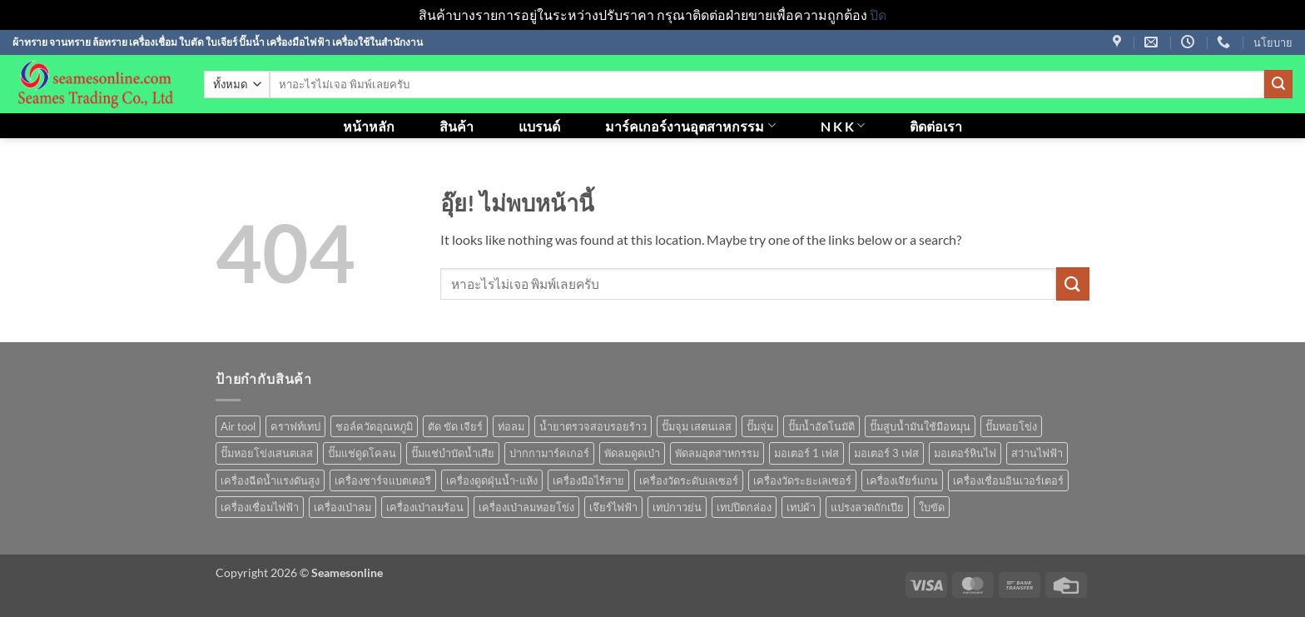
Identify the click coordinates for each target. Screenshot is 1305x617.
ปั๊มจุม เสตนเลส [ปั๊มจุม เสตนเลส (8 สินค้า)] (697, 426)
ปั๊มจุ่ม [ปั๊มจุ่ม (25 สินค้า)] (760, 426)
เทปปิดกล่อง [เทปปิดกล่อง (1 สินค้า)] (744, 507)
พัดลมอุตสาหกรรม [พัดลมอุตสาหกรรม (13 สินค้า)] (717, 453)
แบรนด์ (539, 126)
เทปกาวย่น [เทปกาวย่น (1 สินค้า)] (677, 507)
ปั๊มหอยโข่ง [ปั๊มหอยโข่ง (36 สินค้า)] (1011, 426)
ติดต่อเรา (936, 126)
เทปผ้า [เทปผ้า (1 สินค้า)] (801, 507)
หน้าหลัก (368, 126)
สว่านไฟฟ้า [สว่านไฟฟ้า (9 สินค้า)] (1037, 453)
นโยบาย (1273, 42)
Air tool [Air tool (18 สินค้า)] (238, 426)
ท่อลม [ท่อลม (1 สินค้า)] (511, 426)
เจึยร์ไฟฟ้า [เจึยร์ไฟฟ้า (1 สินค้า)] (613, 507)
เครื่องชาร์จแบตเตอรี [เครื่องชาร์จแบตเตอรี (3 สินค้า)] (383, 480)
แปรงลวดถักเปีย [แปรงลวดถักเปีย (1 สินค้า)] (867, 507)
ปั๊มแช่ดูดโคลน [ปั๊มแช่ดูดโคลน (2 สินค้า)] (362, 453)
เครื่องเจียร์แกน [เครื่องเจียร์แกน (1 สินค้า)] (902, 480)
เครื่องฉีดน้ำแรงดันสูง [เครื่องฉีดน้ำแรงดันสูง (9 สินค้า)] (270, 480)
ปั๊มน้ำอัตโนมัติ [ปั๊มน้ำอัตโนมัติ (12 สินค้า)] (821, 426)
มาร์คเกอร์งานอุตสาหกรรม (690, 125)
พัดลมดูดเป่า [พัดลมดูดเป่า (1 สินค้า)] (632, 453)
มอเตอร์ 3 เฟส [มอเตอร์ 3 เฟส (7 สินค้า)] (886, 453)
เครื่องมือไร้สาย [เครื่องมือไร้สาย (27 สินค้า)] (588, 480)
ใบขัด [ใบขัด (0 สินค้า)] (932, 507)
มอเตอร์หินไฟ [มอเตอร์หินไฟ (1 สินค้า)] (965, 453)
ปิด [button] (878, 14)
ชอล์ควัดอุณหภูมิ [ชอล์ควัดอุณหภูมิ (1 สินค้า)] (374, 426)
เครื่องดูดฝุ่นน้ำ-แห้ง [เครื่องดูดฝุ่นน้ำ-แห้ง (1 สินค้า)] (492, 480)
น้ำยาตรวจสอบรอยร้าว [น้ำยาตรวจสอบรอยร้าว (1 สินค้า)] (593, 426)
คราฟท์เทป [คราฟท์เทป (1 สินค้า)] (295, 426)
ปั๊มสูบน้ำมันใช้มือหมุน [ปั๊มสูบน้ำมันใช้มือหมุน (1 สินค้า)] (920, 426)
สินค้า (456, 126)
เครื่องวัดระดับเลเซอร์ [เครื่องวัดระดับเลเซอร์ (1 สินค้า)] (688, 480)
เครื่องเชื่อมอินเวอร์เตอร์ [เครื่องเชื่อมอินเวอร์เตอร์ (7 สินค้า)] (1008, 480)
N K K (843, 125)
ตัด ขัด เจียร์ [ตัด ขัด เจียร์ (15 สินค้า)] (455, 426)
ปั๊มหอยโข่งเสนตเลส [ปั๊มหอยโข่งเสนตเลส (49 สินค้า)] (267, 453)
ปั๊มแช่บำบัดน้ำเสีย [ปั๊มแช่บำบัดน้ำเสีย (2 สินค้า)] (452, 453)
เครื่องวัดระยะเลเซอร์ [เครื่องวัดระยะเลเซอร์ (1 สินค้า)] (802, 480)
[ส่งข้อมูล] (1278, 84)
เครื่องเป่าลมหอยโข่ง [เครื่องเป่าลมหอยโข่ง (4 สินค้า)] (526, 507)
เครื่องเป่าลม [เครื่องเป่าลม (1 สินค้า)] (342, 507)
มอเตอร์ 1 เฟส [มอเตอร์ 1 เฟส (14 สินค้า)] (806, 453)
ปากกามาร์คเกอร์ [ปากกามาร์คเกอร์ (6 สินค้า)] (549, 453)
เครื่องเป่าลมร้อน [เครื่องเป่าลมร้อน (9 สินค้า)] (425, 507)
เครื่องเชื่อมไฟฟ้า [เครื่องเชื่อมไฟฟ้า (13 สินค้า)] (260, 507)
